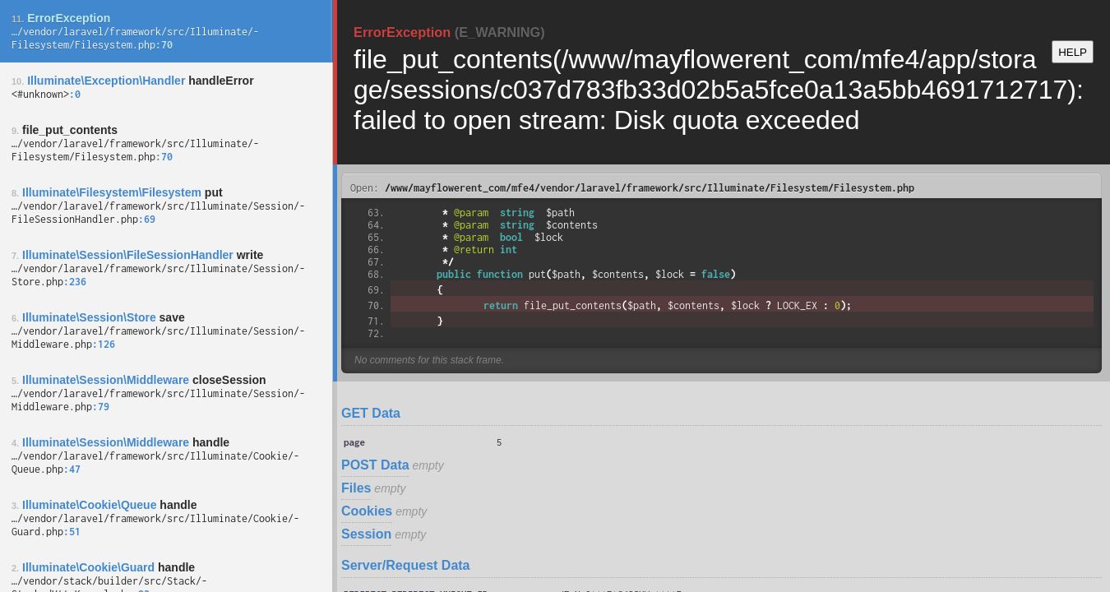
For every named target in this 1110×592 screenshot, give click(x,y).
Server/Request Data (405, 565)
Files (356, 488)
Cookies (366, 511)
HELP (1072, 52)
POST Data (375, 465)
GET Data (370, 413)
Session (366, 534)
